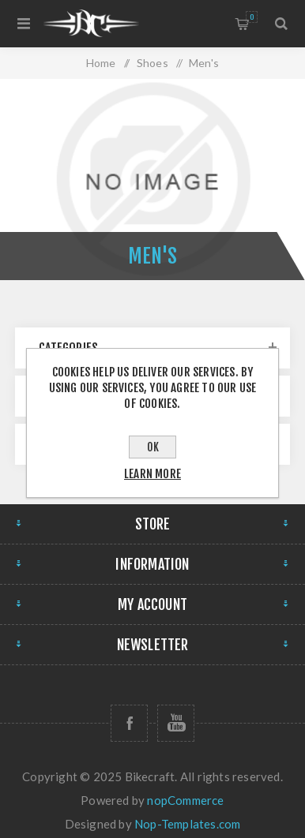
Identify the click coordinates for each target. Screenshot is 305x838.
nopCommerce (185, 800)
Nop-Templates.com (187, 824)
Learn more (152, 473)
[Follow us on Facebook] (129, 723)
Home (101, 62)
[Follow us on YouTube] (175, 723)
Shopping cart (252, 17)
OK (153, 447)
